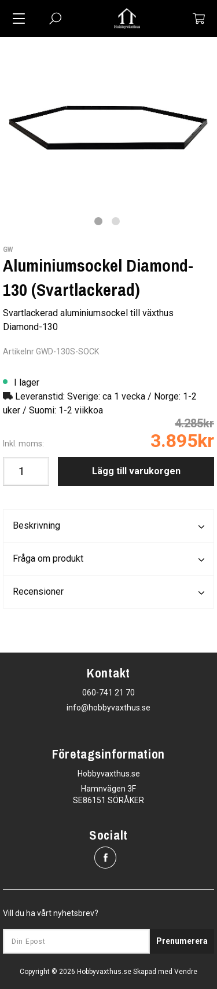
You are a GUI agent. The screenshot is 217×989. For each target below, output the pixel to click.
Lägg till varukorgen (136, 471)
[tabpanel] (108, 118)
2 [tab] (116, 221)
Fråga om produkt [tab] (108, 559)
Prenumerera (182, 941)
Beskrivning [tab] (108, 526)
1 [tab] (98, 221)
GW (8, 249)
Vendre (185, 972)
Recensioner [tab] (108, 592)
